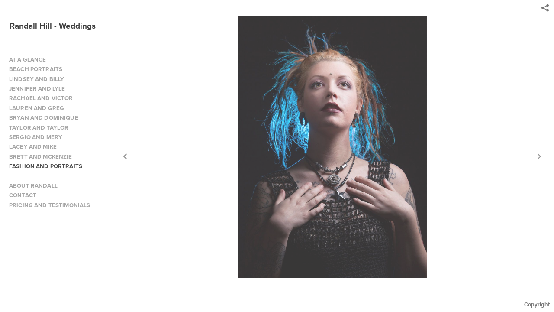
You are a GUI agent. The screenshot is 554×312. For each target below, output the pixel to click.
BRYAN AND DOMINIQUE (43, 118)
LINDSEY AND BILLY (36, 79)
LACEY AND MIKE (33, 147)
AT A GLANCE (27, 59)
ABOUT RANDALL (33, 186)
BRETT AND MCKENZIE (40, 157)
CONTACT (22, 195)
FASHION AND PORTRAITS (45, 166)
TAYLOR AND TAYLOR (38, 128)
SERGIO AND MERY (35, 137)
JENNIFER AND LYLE (37, 88)
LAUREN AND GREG (36, 108)
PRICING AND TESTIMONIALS (49, 205)
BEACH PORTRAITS (35, 69)
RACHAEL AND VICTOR (41, 98)
